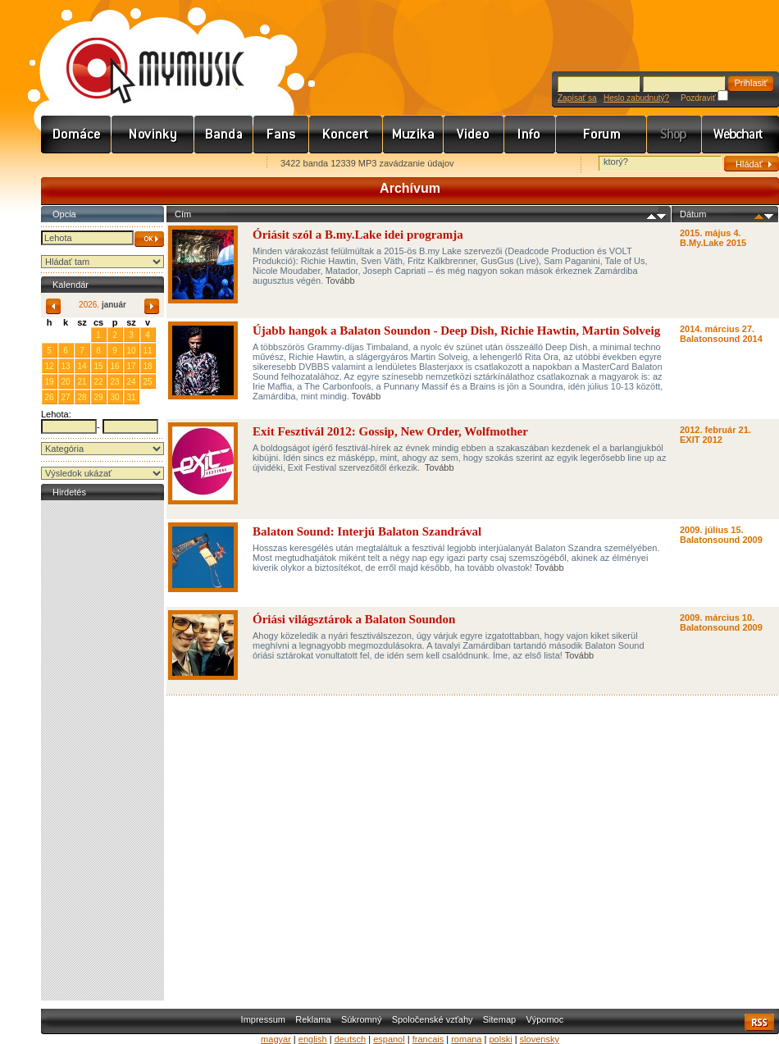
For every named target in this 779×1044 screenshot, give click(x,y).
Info (530, 134)
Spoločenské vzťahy (432, 1019)
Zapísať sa (577, 98)
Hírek (153, 134)
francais (428, 1039)
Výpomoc (544, 1019)
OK (149, 239)
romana (466, 1039)
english (312, 1039)
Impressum (263, 1019)
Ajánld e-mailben (214, 164)
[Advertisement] (102, 750)
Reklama (312, 1019)
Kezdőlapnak (144, 164)
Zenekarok (223, 134)
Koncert (346, 134)
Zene (413, 134)
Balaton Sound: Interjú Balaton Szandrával (367, 531)
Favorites (74, 164)
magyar (276, 1039)
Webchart (740, 134)
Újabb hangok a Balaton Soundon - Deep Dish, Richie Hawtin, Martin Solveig (456, 330)
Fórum (601, 134)
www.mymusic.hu (141, 53)
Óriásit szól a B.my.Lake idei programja (358, 234)
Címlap (76, 134)
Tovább (340, 280)
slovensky (539, 1039)
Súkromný (361, 1019)
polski (500, 1039)
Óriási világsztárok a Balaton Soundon (354, 619)
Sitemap (499, 1019)
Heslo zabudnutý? (636, 98)
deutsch (351, 1039)
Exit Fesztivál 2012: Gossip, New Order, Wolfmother (392, 431)
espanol (389, 1039)
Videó (474, 134)
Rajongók (281, 134)
